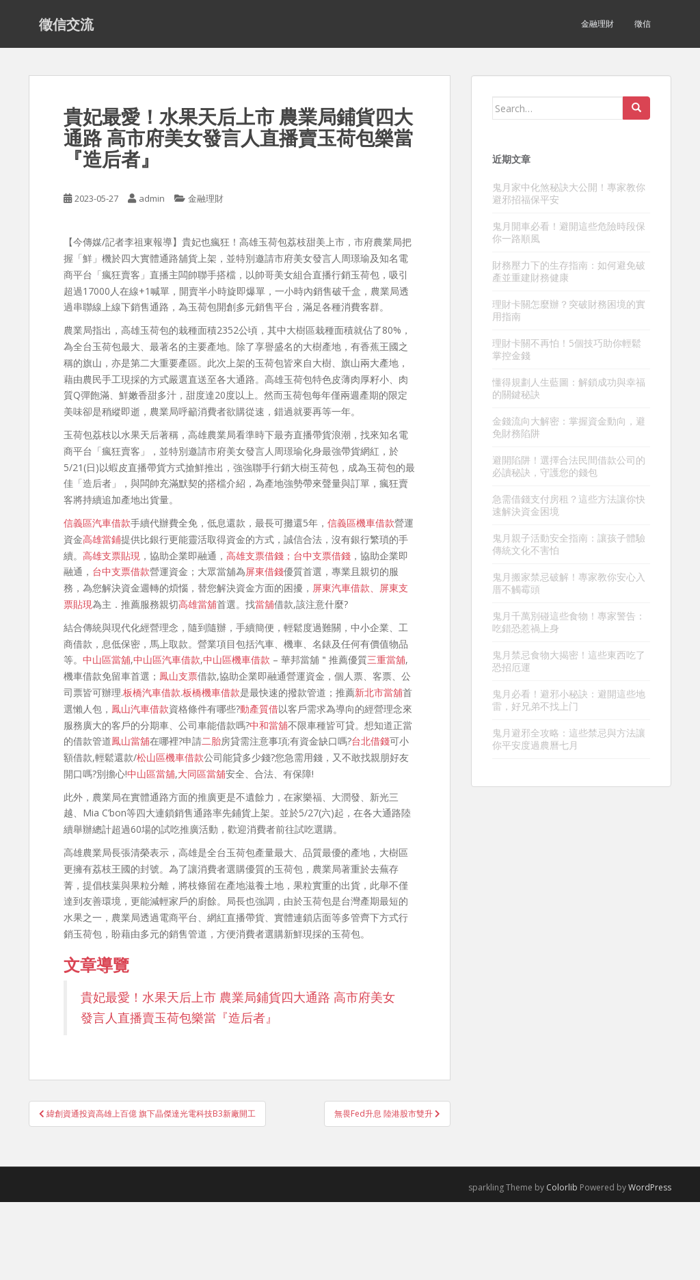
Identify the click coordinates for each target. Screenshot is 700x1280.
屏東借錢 (264, 571)
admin (152, 198)
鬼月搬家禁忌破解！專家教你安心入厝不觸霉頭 (568, 583)
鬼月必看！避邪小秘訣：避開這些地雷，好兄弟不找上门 (568, 699)
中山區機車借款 (236, 659)
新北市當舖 (379, 692)
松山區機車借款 (170, 757)
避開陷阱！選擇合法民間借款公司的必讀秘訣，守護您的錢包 (568, 466)
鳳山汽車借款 (140, 708)
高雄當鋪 (102, 539)
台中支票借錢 (322, 555)
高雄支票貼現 (111, 555)
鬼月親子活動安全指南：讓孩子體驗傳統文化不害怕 (568, 544)
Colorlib (562, 1187)
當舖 (264, 604)
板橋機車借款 (211, 692)
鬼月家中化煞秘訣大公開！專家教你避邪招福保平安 (568, 193)
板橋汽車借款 (151, 692)
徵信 (642, 23)
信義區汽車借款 (97, 522)
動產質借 (259, 708)
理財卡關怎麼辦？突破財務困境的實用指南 (568, 310)
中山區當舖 (107, 659)
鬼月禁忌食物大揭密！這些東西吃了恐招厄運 (568, 661)
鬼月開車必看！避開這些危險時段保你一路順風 (568, 232)
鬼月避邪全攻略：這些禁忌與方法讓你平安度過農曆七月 (568, 738)
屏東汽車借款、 (345, 587)
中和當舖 (269, 725)
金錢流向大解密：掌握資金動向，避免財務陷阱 (568, 427)
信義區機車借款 (360, 522)
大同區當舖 (202, 773)
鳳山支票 (178, 675)
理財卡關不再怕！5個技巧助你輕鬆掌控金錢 (566, 349)
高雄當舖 (197, 604)
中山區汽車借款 (166, 659)
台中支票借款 (121, 571)
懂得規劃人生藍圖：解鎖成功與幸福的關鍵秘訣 (568, 388)
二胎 (211, 740)
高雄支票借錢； (259, 555)
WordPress (649, 1187)
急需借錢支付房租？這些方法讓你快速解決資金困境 (568, 505)
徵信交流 (66, 24)
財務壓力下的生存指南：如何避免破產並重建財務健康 (568, 271)
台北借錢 (370, 740)
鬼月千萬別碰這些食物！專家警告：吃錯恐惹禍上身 (568, 622)
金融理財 (597, 23)
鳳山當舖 (130, 740)
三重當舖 (386, 659)
